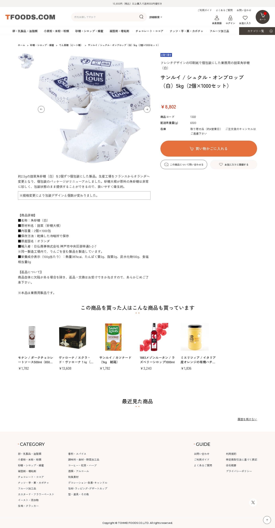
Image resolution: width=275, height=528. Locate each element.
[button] (41, 109)
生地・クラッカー (28, 506)
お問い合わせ (244, 10)
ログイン (230, 20)
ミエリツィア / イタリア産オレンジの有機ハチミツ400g (198, 362)
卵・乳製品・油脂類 (24, 31)
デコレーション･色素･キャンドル (87, 483)
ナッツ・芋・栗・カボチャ (186, 31)
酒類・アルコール (78, 471)
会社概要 (231, 465)
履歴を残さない (247, 419)
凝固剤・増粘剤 (119, 31)
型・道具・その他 (78, 494)
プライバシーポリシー (239, 471)
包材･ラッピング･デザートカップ (87, 488)
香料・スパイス (77, 454)
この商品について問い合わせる (186, 164)
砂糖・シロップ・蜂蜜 (89, 31)
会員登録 (217, 20)
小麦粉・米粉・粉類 (56, 31)
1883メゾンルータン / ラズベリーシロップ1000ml (157, 359)
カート (263, 16)
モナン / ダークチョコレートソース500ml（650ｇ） (35, 362)
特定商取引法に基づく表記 (241, 459)
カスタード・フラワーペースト (36, 494)
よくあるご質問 (224, 10)
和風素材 (73, 477)
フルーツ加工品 (219, 31)
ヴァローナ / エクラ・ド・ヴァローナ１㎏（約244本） (76, 362)
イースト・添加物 (28, 500)
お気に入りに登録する (236, 164)
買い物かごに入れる (211, 148)
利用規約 (231, 454)
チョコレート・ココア (149, 31)
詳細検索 (154, 17)
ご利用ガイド (204, 10)
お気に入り (245, 20)
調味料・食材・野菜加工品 (83, 459)
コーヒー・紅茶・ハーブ (82, 465)
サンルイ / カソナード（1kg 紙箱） (115, 359)
